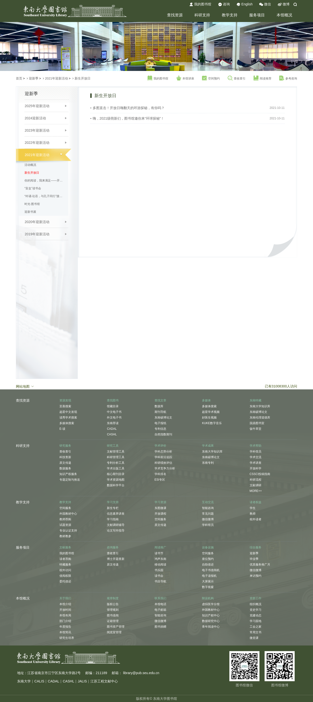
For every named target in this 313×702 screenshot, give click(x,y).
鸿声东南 (160, 558)
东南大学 (24, 681)
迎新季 (33, 78)
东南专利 (208, 462)
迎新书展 (30, 212)
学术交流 (255, 457)
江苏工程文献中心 (104, 681)
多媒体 (206, 400)
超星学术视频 (211, 411)
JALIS (82, 681)
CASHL (112, 434)
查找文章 (160, 400)
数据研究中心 (211, 621)
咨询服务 (113, 547)
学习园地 (255, 621)
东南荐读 (113, 423)
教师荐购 (65, 519)
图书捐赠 (160, 626)
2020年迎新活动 (37, 222)
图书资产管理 (115, 626)
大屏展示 (208, 581)
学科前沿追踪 (163, 457)
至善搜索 (65, 406)
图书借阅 (113, 615)
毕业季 (254, 558)
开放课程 (160, 513)
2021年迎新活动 (56, 78)
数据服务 (65, 468)
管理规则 (113, 609)
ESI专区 (160, 479)
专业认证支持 (68, 530)
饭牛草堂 (255, 428)
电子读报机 (209, 575)
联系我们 (160, 598)
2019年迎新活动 (37, 234)
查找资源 (175, 15)
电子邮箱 (160, 609)
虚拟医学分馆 (211, 604)
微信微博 (208, 519)
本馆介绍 (65, 604)
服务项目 (257, 15)
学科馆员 (255, 451)
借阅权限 (65, 575)
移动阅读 (160, 564)
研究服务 (65, 445)
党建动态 (255, 615)
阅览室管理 (114, 632)
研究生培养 (66, 637)
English (244, 4)
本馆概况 (284, 15)
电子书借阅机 (211, 570)
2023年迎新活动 (37, 130)
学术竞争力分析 (165, 468)
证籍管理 (113, 621)
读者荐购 (65, 558)
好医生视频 (209, 417)
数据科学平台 (115, 485)
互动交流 (208, 502)
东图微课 (160, 508)
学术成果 (208, 445)
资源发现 (65, 400)
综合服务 (255, 547)
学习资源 (160, 502)
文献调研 (255, 485)
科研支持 (202, 15)
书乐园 (159, 570)
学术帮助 (255, 445)
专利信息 (160, 428)
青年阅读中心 (211, 626)
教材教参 (65, 536)
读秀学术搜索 (68, 417)
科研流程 (255, 479)
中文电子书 (114, 411)
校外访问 (65, 570)
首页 (19, 78)
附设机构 (208, 598)
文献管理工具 (115, 451)
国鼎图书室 (257, 423)
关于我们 (65, 598)
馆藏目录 (113, 406)
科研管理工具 (115, 457)
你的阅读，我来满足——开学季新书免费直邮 (44, 180)
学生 (253, 508)
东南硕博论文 (163, 417)
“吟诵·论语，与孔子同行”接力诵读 (44, 196)
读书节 (159, 553)
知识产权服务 (68, 474)
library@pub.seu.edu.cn (141, 673)
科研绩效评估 (163, 462)
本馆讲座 (185, 78)
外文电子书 (114, 417)
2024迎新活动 (35, 118)
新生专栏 (113, 508)
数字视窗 (208, 587)
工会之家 (255, 626)
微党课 (254, 637)
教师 (253, 513)
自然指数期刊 (163, 434)
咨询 (224, 4)
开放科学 (255, 468)
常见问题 (208, 513)
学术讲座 (255, 462)
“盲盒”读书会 (32, 188)
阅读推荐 (262, 78)
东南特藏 (255, 400)
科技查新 (65, 457)
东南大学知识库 (260, 406)
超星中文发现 (68, 411)
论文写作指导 (115, 530)
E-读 (62, 428)
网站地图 (25, 386)
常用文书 (255, 632)
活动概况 (30, 165)
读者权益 (255, 502)
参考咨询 (288, 78)
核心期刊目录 (115, 474)
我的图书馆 (200, 4)
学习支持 (113, 502)
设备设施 (208, 547)
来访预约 (255, 575)
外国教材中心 (68, 513)
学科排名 (160, 474)
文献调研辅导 (115, 524)
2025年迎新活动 (37, 106)
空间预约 (211, 78)
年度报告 (65, 626)
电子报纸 (160, 423)
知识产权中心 (211, 615)
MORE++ (256, 490)
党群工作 (255, 598)
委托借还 (65, 581)
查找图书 (113, 400)
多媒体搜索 (66, 423)
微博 (284, 4)
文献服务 (65, 547)
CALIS (39, 681)
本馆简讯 (65, 632)
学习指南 (113, 519)
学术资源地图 (115, 479)
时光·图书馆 (32, 204)
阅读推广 (160, 547)
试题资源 (65, 524)
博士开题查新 (115, 558)
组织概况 (255, 604)
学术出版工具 (115, 468)
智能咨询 (208, 508)
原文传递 (65, 462)
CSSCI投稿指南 (260, 474)
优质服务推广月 (260, 564)
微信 (265, 4)
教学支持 (229, 15)
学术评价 (160, 445)
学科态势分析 (163, 451)
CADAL (112, 428)
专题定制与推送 (69, 479)
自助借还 (208, 564)
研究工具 (113, 445)
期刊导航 (160, 411)
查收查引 (237, 78)
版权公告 (113, 604)
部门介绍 (65, 621)
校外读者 (255, 519)
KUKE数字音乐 (212, 423)
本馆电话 (160, 604)
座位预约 (208, 558)
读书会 (159, 575)
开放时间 (65, 609)
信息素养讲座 (115, 513)
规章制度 (113, 598)
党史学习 (255, 609)
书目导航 (160, 581)
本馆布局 (65, 615)
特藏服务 (65, 564)
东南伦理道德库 (260, 417)
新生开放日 (82, 78)
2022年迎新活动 (37, 143)
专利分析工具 (115, 462)
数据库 (159, 406)
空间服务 (65, 508)
